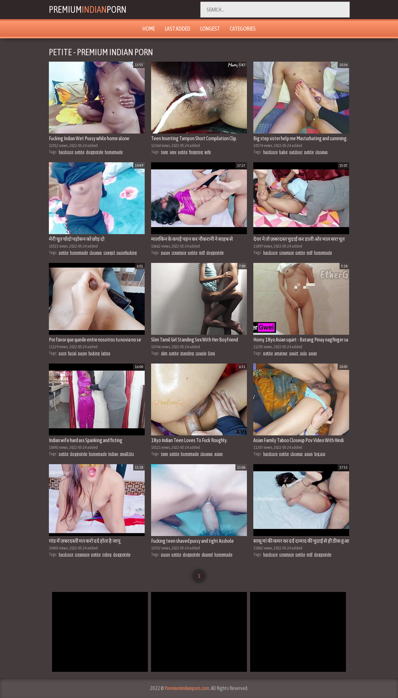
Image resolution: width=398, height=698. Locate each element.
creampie (179, 252)
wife (207, 152)
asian (313, 353)
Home (148, 28)
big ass (319, 453)
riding (106, 554)
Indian (113, 453)
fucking (94, 353)
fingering (196, 152)
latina (105, 353)
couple (200, 353)
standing (187, 353)
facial (72, 353)
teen (164, 152)
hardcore (66, 152)
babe (283, 152)
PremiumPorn (88, 9)
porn (62, 353)
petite (79, 152)
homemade (114, 152)
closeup (321, 152)
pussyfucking (127, 252)
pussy (165, 252)
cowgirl (109, 252)
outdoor (295, 152)
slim (164, 353)
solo (303, 353)
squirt (293, 353)
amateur (280, 353)
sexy (173, 152)
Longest (210, 28)
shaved (207, 554)
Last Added (177, 28)
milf (202, 252)
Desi (211, 353)
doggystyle (94, 152)
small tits (127, 453)
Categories (243, 28)
